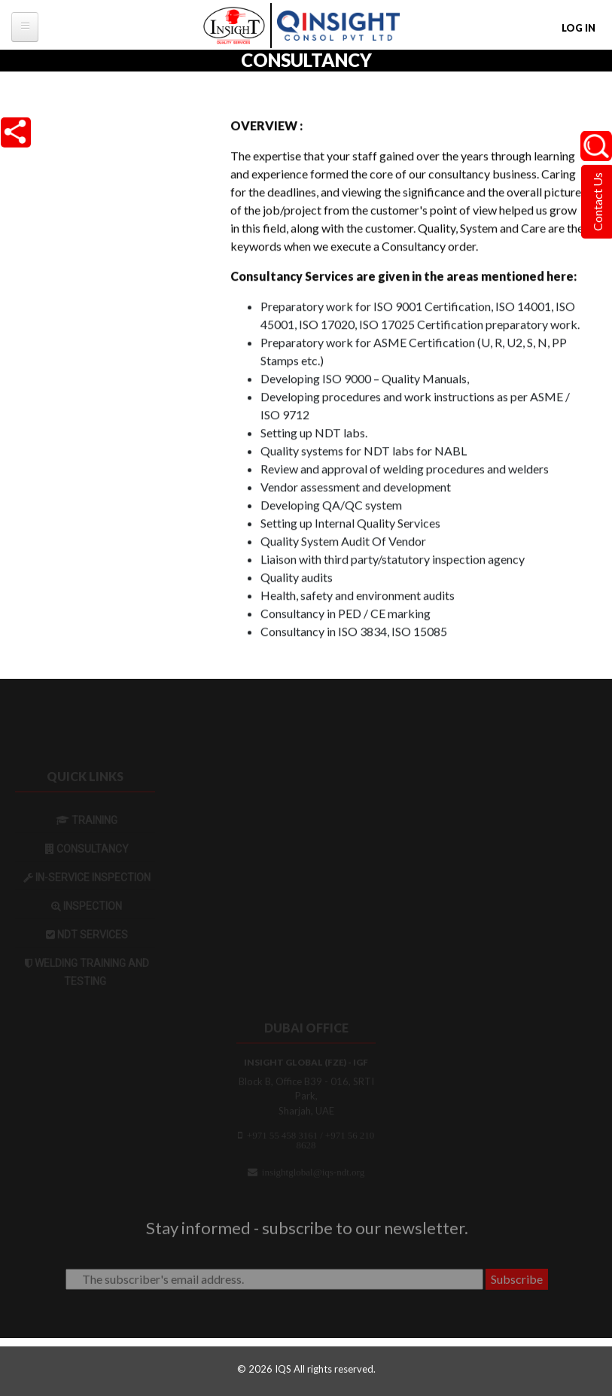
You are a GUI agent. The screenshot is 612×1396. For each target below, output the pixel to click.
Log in (578, 28)
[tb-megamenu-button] (24, 27)
